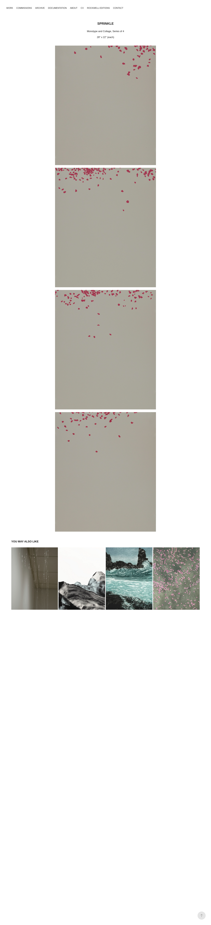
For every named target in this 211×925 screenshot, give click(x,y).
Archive (40, 8)
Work (9, 8)
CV (82, 8)
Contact (118, 8)
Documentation (57, 8)
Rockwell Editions (98, 8)
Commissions (24, 8)
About (73, 8)
